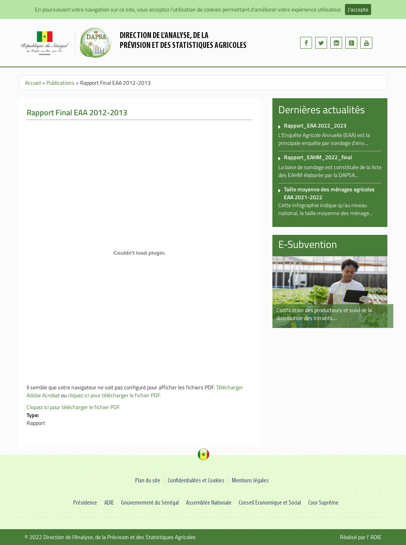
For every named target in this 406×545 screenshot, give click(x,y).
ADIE (109, 502)
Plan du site (147, 480)
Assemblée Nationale (209, 502)
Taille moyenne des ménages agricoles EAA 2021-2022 (329, 193)
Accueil (33, 82)
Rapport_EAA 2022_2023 (315, 125)
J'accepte (358, 9)
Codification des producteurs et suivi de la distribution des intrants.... (324, 314)
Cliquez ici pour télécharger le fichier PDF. (74, 407)
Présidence (85, 502)
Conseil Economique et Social (270, 502)
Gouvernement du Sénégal (150, 502)
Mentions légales (250, 480)
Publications (60, 82)
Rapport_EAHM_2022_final (318, 157)
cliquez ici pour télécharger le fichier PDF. (114, 395)
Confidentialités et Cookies (196, 480)
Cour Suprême (323, 502)
